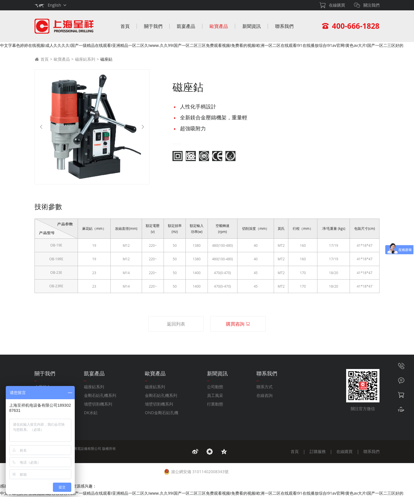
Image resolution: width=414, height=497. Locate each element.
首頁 (125, 26)
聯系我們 (284, 26)
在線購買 (344, 451)
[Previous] (41, 127)
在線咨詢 (264, 395)
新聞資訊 (251, 26)
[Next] (143, 127)
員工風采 (215, 395)
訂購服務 (318, 451)
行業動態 (215, 404)
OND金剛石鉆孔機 (161, 412)
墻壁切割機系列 (98, 404)
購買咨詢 (238, 324)
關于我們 (153, 26)
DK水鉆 (90, 412)
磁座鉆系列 (85, 59)
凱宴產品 (186, 26)
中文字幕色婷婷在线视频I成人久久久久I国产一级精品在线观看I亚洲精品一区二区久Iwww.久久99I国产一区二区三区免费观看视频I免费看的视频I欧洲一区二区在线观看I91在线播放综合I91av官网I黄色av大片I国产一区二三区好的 (201, 45)
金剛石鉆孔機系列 (100, 395)
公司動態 (215, 386)
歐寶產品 (219, 26)
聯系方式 (264, 386)
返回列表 (176, 324)
